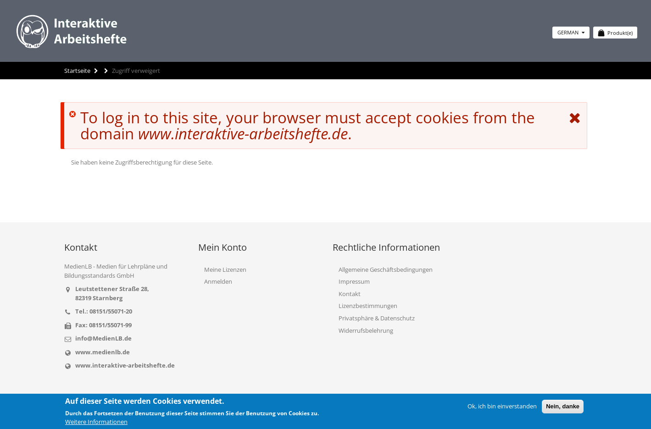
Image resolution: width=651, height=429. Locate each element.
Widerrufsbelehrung (366, 330)
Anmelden (218, 281)
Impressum (354, 281)
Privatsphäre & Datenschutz (377, 318)
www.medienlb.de (102, 352)
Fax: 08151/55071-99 (103, 325)
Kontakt (350, 294)
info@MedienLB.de (103, 338)
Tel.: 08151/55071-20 (103, 311)
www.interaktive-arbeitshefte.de (125, 365)
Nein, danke (562, 406)
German (570, 32)
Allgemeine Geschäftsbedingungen (386, 269)
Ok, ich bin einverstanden (502, 406)
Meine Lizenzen (225, 269)
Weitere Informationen (96, 422)
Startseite (77, 70)
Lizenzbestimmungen (368, 306)
